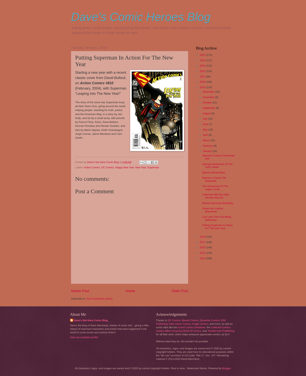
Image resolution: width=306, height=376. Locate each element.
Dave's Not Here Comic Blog (91, 320)
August (207, 113)
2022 (203, 71)
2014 (203, 258)
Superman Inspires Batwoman (212, 210)
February (208, 145)
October (207, 102)
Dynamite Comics (210, 320)
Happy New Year (124, 167)
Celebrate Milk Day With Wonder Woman (215, 196)
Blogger (226, 368)
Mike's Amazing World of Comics (183, 330)
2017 (203, 242)
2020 (203, 81)
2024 (203, 60)
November (209, 97)
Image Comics (200, 323)
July (205, 118)
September (209, 107)
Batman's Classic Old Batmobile (214, 179)
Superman (153, 167)
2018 (203, 236)
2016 (203, 247)
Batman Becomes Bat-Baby (217, 203)
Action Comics (92, 167)
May (205, 129)
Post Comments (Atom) (99, 298)
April (205, 134)
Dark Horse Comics (180, 323)
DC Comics (107, 167)
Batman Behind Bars (213, 172)
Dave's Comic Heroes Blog (141, 16)
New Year (140, 167)
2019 (203, 87)
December (209, 91)
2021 (203, 76)
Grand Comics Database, (192, 327)
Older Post (180, 291)
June (206, 124)
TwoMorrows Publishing (220, 330)
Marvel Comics (190, 320)
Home (130, 291)
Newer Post (80, 291)
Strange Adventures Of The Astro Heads (217, 165)
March (206, 140)
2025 (203, 54)
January (207, 151)
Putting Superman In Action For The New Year (217, 227)
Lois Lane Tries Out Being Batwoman (216, 218)
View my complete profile (84, 337)
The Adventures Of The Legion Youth (215, 188)
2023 (203, 65)
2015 (203, 252)
